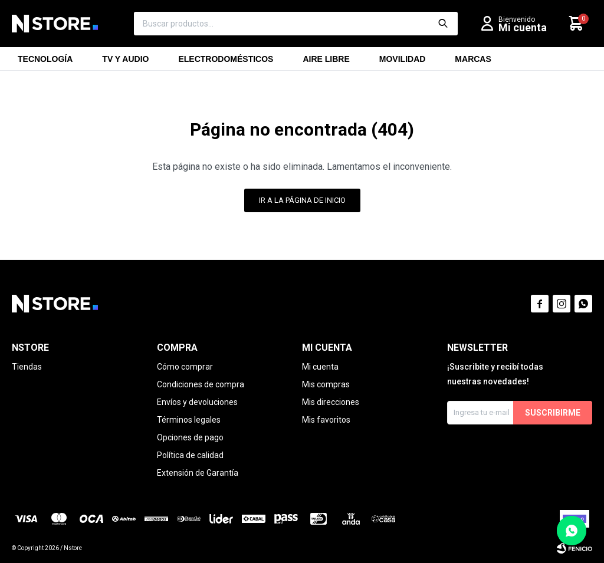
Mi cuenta (320, 366)
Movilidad (402, 62)
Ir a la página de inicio (302, 200)
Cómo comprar (185, 366)
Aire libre (326, 62)
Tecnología (45, 62)
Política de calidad (190, 455)
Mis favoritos (326, 419)
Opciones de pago (190, 437)
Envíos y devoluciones (197, 402)
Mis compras (326, 384)
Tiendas (27, 366)
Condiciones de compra (200, 384)
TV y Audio (125, 62)
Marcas (473, 62)
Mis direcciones (330, 402)
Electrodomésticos (225, 62)
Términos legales (189, 419)
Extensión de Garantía (197, 473)
